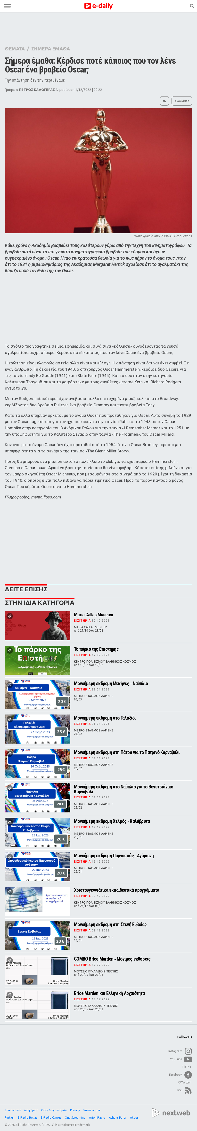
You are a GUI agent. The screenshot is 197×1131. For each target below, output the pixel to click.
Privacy (75, 1110)
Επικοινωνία (13, 1110)
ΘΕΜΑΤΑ (15, 48)
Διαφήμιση (31, 1110)
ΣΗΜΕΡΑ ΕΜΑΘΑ (50, 48)
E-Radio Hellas (28, 1117)
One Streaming (75, 1117)
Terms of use (91, 1110)
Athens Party (118, 1117)
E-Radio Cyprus (51, 1117)
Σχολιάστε (182, 101)
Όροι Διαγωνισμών (54, 1110)
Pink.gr (10, 1117)
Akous (134, 1117)
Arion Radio (97, 1117)
